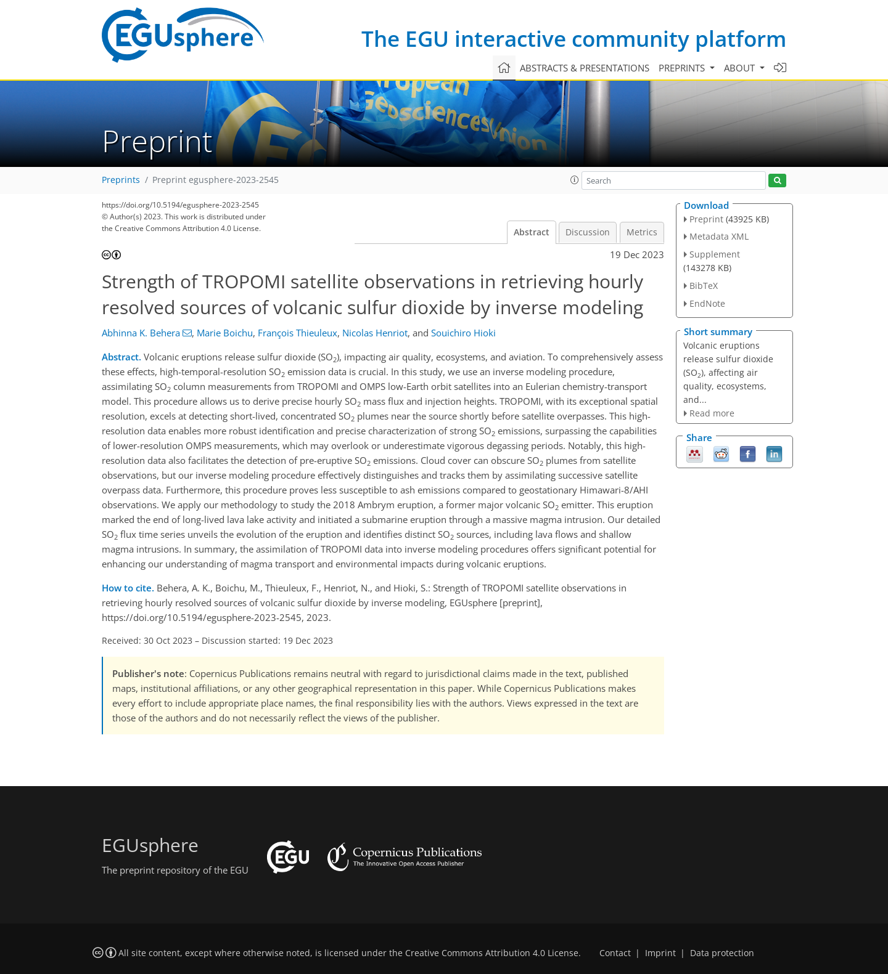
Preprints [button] (683, 68)
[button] (574, 179)
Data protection (722, 953)
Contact (615, 953)
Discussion (587, 232)
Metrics (642, 232)
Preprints (121, 179)
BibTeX (703, 285)
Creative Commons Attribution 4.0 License (491, 953)
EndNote (707, 303)
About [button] (740, 68)
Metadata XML (719, 236)
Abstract (531, 232)
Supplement (714, 254)
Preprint (706, 219)
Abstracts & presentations (584, 68)
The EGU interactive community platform (573, 38)
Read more (711, 413)
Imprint (660, 953)
